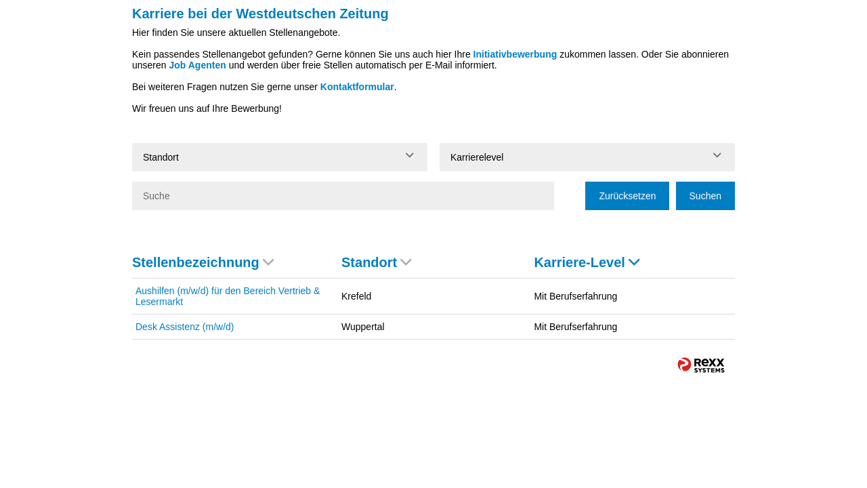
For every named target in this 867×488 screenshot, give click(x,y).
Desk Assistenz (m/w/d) (184, 326)
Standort (376, 262)
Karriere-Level (586, 262)
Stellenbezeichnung (203, 262)
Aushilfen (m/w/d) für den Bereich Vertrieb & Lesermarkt (227, 296)
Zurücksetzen (627, 195)
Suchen (705, 195)
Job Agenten (197, 65)
